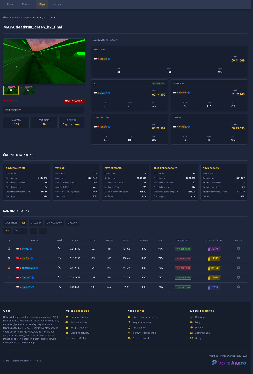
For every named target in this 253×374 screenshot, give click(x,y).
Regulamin (200, 317)
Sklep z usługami (79, 327)
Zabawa (72, 223)
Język (6, 361)
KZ (23, 223)
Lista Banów (139, 327)
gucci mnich (28, 267)
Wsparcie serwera (142, 322)
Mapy (26, 17)
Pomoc (199, 327)
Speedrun (36, 223)
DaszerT (26, 277)
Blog (197, 322)
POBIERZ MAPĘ (13, 110)
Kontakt (37, 361)
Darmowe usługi (79, 317)
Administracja (202, 333)
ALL (7, 230)
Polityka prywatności (21, 361)
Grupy (198, 338)
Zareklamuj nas (79, 322)
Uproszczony (55, 223)
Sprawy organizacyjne (144, 333)
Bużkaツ (26, 287)
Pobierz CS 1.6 (78, 338)
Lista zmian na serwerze (145, 317)
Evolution (11, 223)
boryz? (103, 93)
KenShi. (103, 58)
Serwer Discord (141, 338)
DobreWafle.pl (11, 17)
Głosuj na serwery (80, 333)
